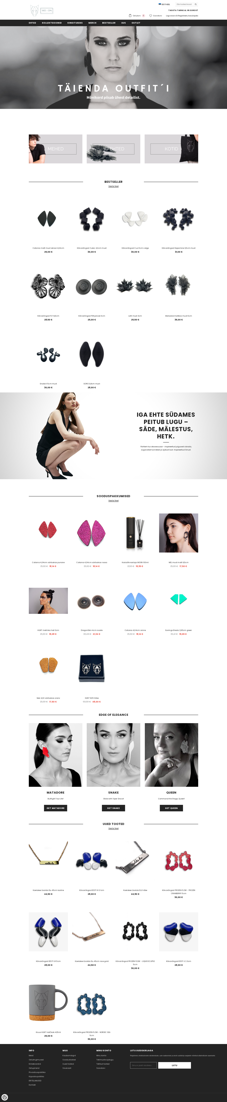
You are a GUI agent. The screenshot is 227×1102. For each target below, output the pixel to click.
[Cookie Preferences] (4, 1097)
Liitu (182, 1065)
